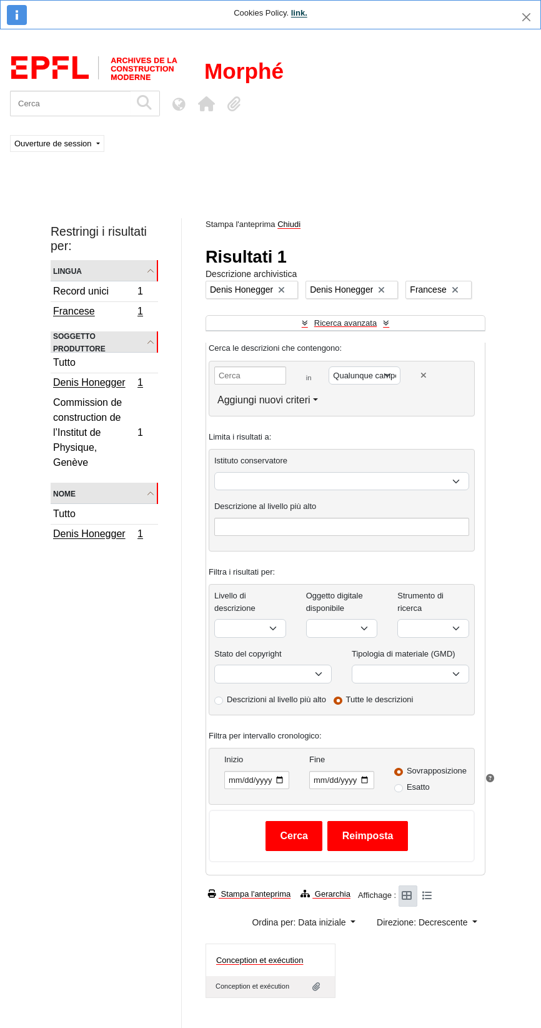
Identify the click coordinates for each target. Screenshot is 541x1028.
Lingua (67, 270)
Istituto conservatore (250, 460)
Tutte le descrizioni (380, 699)
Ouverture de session (54, 143)
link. (299, 13)
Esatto (418, 787)
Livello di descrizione (235, 602)
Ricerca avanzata (345, 323)
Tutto (64, 362)
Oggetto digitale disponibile (334, 602)
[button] (206, 103)
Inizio (233, 759)
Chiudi (288, 224)
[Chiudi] (526, 17)
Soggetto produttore (79, 342)
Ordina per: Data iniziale (300, 922)
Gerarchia (325, 894)
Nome (64, 493)
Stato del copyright (248, 653)
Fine (317, 759)
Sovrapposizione (437, 770)
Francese (97, 312)
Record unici (97, 293)
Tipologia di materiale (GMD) (403, 653)
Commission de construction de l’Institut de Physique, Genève (97, 432)
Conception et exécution (259, 960)
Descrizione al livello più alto (265, 506)
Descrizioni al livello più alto (276, 699)
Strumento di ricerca (420, 602)
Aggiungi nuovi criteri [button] (263, 400)
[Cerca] (70, 103)
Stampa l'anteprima (249, 894)
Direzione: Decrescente (423, 922)
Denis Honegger (97, 384)
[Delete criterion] (423, 375)
